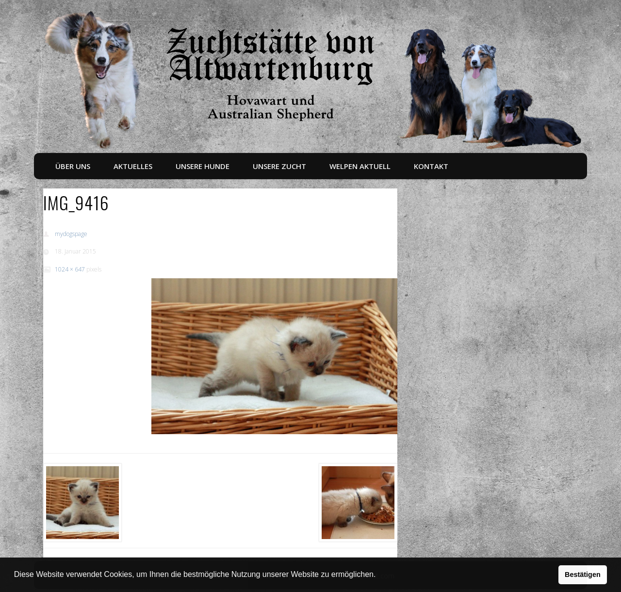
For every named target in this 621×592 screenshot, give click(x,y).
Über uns (72, 166)
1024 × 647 (70, 269)
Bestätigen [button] (583, 574)
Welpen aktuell (360, 166)
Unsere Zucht (279, 166)
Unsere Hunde (202, 166)
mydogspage (71, 234)
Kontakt (431, 166)
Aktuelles (133, 166)
